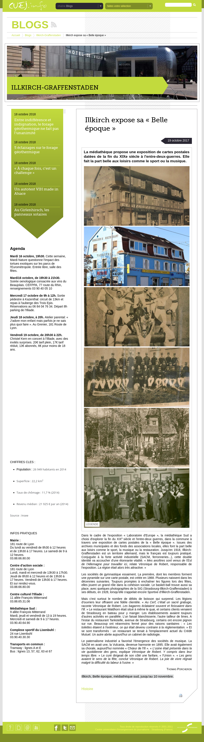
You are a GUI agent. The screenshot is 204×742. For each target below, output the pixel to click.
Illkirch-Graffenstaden (48, 35)
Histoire (87, 689)
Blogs (69, 6)
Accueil (16, 35)
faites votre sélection (119, 6)
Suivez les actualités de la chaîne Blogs (53, 24)
